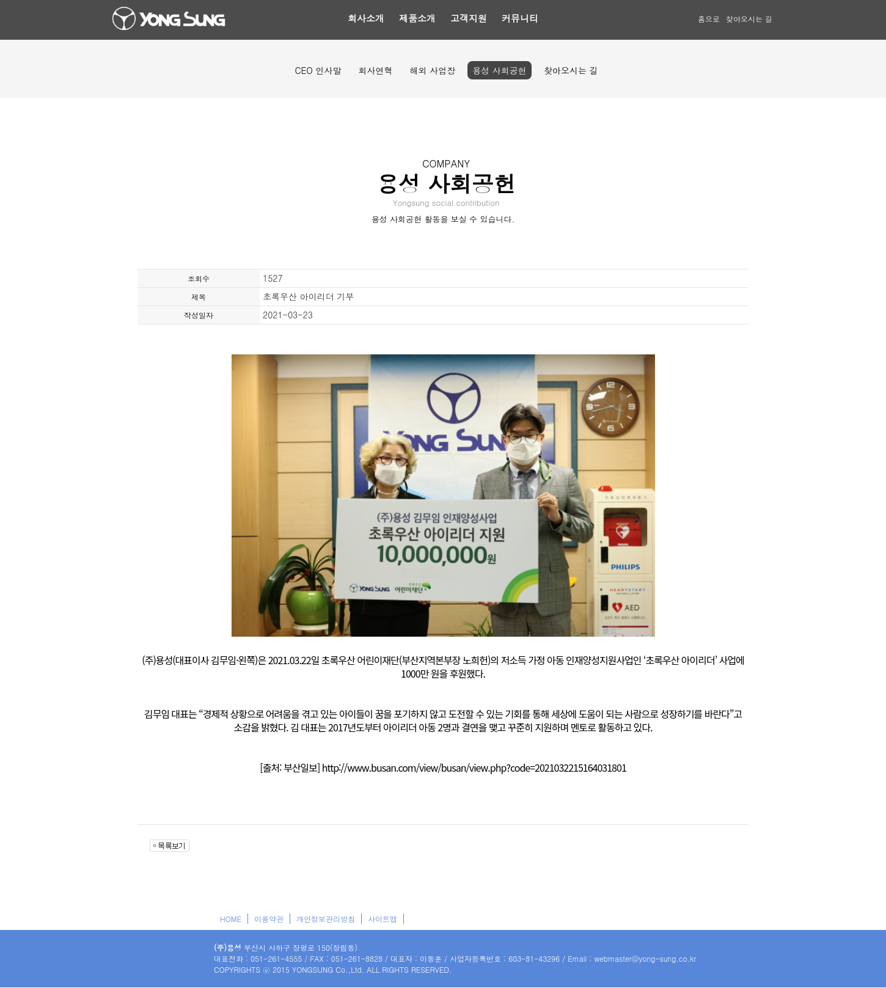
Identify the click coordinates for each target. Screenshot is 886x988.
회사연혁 (376, 70)
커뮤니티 (520, 18)
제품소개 (417, 18)
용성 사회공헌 (499, 70)
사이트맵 (382, 918)
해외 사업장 (433, 70)
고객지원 (468, 18)
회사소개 (366, 18)
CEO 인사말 (318, 70)
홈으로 (709, 18)
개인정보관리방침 (325, 918)
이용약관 (269, 918)
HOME (230, 918)
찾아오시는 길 (749, 18)
